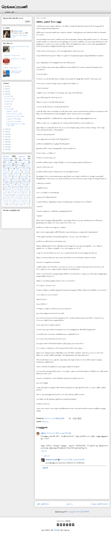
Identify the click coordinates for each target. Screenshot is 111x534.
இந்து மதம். (15, 175)
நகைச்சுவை (8, 165)
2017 (6, 136)
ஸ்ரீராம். (43, 433)
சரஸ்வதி (11, 195)
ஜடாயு (22, 197)
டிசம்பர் (8, 96)
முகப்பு (69, 504)
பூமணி (23, 186)
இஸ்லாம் (5, 192)
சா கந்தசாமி (17, 195)
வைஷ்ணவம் (26, 187)
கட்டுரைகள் (26, 160)
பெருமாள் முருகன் (7, 201)
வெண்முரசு (17, 165)
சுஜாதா (15, 160)
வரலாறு (20, 167)
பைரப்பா (7, 179)
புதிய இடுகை (42, 504)
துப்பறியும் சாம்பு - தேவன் (18, 58)
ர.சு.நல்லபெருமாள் (19, 203)
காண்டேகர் (19, 192)
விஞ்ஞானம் (17, 187)
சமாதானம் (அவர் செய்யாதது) (15, 116)
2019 (6, 131)
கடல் (23, 175)
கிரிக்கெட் (26, 192)
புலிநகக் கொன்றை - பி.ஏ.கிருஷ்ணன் (16, 71)
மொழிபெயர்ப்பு (10, 167)
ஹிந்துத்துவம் (6, 181)
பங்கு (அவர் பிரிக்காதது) (13, 118)
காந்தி (9, 183)
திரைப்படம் (27, 165)
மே (7, 106)
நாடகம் (16, 178)
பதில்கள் (46, 456)
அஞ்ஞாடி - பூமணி (11, 111)
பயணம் (25, 170)
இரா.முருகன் (16, 190)
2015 (6, 142)
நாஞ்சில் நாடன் (7, 178)
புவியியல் (26, 200)
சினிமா (16, 176)
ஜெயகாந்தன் (24, 176)
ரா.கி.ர (27, 203)
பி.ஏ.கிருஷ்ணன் (14, 186)
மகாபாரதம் (22, 162)
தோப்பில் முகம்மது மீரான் (11, 198)
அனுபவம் (17, 171)
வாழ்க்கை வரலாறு (17, 179)
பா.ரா (28, 178)
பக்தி (12, 200)
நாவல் (6, 156)
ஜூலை (8, 101)
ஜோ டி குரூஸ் (21, 184)
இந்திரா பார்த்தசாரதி (22, 168)
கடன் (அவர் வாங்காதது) (13, 121)
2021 (6, 94)
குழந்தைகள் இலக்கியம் (16, 194)
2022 (6, 91)
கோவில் (5, 195)
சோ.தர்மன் (16, 197)
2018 (6, 134)
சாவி (14, 183)
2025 (6, 86)
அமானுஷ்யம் (14, 189)
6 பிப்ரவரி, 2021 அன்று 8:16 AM (59, 433)
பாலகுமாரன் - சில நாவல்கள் (11, 55)
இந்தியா (5, 175)
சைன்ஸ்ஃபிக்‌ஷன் (7, 197)
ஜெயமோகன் (8, 158)
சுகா (19, 183)
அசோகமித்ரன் (7, 164)
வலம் (18, 204)
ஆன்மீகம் (25, 173)
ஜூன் (8, 104)
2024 (6, 89)
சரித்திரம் (10, 162)
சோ (11, 168)
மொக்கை (10, 203)
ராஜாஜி (4, 204)
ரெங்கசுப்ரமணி (14, 7)
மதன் (28, 186)
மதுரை (26, 201)
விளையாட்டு (25, 204)
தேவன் (5, 170)
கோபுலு (26, 194)
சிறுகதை (45, 421)
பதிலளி (44, 451)
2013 (6, 147)
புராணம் (19, 200)
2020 (6, 129)
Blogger (57, 530)
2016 (6, 139)
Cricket (6, 189)
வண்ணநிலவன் (12, 204)
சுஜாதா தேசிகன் (26, 183)
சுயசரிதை (27, 164)
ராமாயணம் (8, 187)
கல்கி (27, 181)
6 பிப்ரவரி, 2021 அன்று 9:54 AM (72, 460)
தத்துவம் (28, 197)
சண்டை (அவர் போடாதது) (14, 113)
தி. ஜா (22, 158)
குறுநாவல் (18, 164)
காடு (4, 183)
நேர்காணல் (5, 200)
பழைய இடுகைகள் (99, 504)
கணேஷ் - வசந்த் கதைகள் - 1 (11, 67)
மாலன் (4, 203)
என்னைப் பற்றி (9, 12)
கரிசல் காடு (14, 170)
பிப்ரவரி (9, 109)
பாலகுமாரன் (6, 171)
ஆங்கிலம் (15, 173)
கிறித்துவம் (5, 194)
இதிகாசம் (22, 189)
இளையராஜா (25, 190)
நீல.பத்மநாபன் (24, 198)
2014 (6, 144)
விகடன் (26, 179)
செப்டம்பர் (9, 98)
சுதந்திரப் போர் (9, 184)
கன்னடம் (12, 192)
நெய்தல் (22, 178)
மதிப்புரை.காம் (18, 201)
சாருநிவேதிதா (25, 195)
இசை (21, 181)
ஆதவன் (15, 181)
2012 (6, 149)
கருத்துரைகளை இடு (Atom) (78, 512)
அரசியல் (6, 160)
